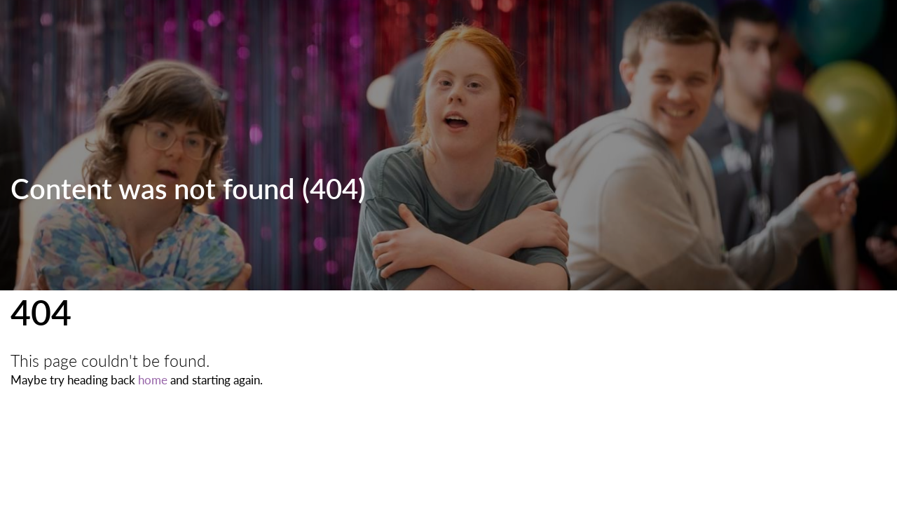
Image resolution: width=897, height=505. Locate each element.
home (152, 379)
